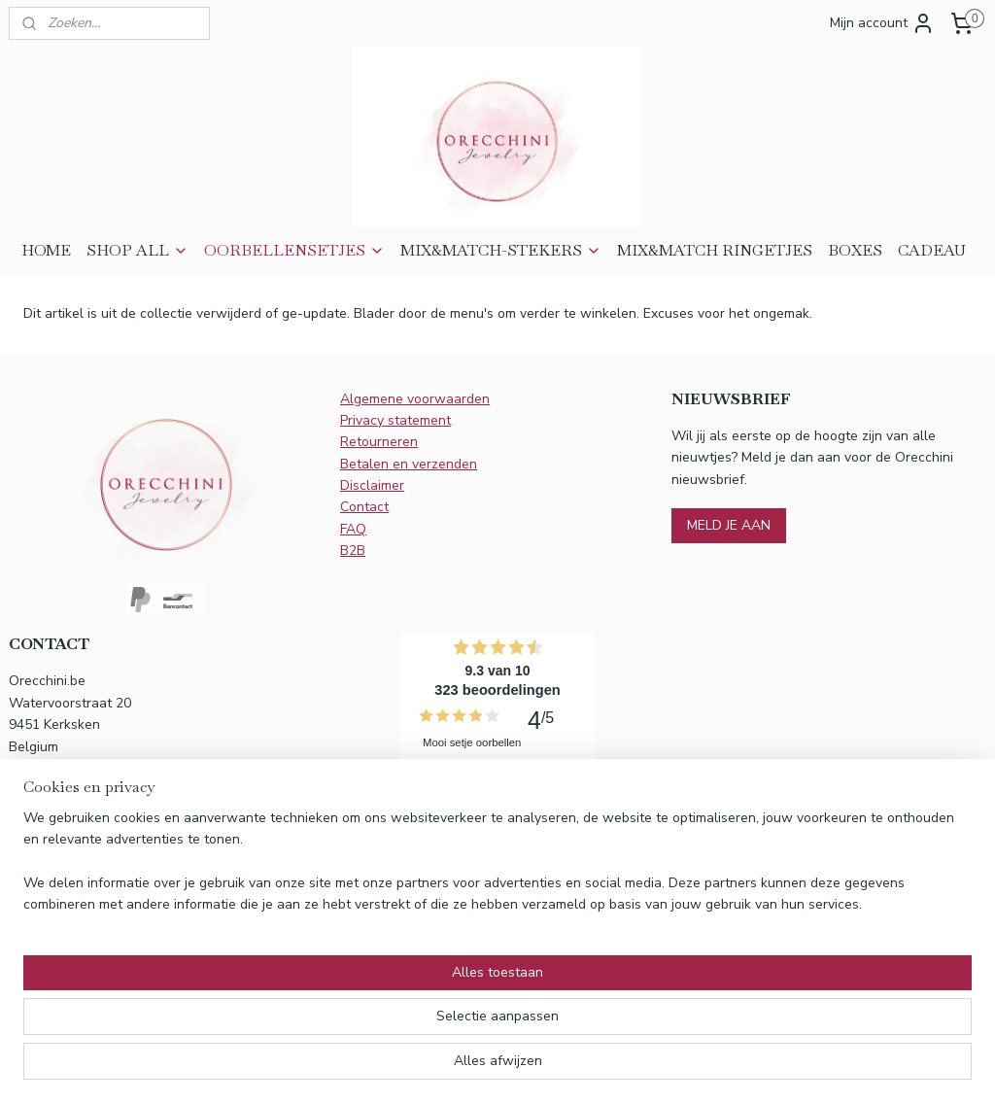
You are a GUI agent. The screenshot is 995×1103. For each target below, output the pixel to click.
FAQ (353, 529)
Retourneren (379, 441)
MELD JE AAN (729, 525)
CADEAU (932, 250)
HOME (46, 250)
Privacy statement (395, 420)
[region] (369, 1026)
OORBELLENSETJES (294, 250)
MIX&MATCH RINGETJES (714, 250)
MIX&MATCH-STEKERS (500, 250)
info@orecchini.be (89, 863)
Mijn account (882, 23)
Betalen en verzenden (408, 464)
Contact (364, 507)
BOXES (855, 250)
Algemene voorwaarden (415, 399)
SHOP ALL (137, 250)
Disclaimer (372, 485)
